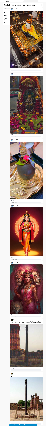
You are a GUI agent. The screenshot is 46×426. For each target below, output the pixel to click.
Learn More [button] (26, 424)
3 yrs (13, 9)
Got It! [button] (35, 424)
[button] (30, 1)
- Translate (15, 320)
